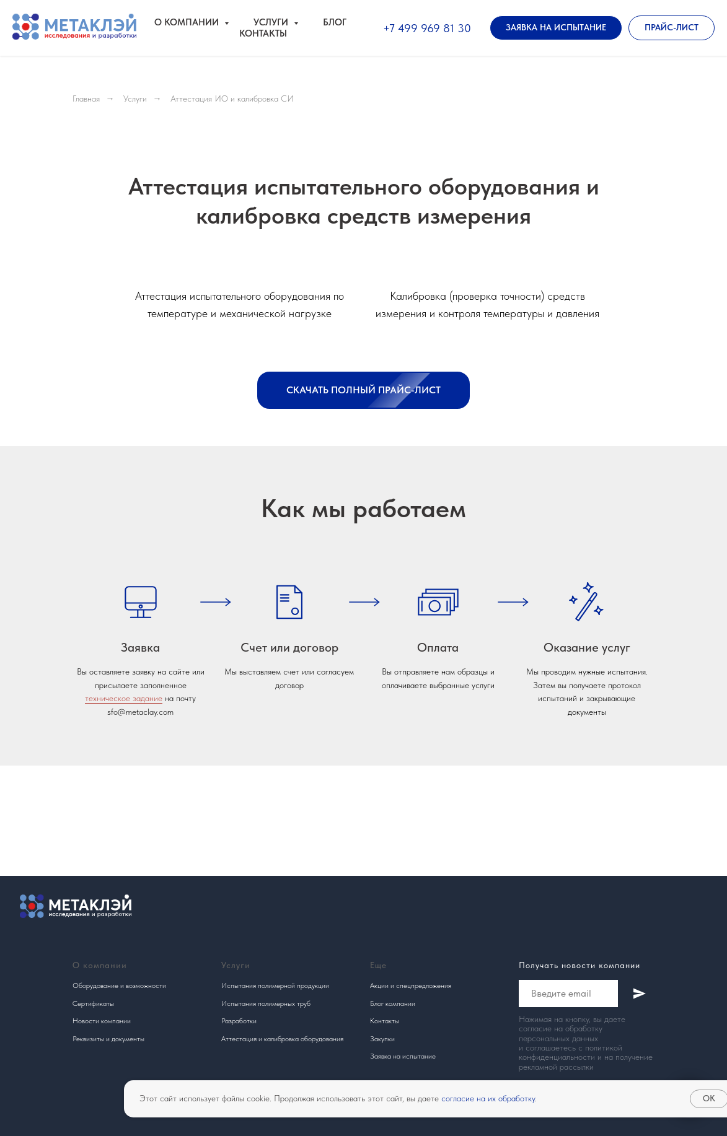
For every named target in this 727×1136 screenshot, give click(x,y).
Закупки (382, 1038)
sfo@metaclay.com (140, 712)
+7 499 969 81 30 (427, 28)
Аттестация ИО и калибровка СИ (232, 98)
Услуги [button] (272, 22)
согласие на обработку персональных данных (560, 1032)
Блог (334, 22)
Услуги (135, 98)
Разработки (239, 1020)
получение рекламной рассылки (586, 1061)
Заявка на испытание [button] (403, 1056)
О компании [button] (187, 22)
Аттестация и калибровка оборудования (282, 1038)
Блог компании (392, 1003)
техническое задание (123, 698)
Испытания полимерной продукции (275, 985)
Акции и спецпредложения (410, 985)
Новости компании (102, 1020)
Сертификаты (93, 1003)
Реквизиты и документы (108, 1038)
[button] (556, 27)
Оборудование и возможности (119, 985)
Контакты (263, 33)
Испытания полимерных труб (266, 1003)
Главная (86, 98)
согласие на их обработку (488, 1098)
